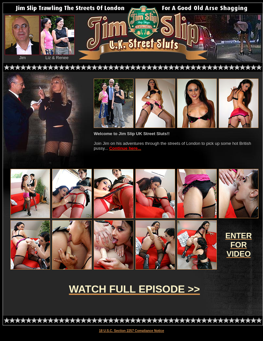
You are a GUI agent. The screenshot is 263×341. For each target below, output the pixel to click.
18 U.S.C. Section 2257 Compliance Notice (131, 331)
